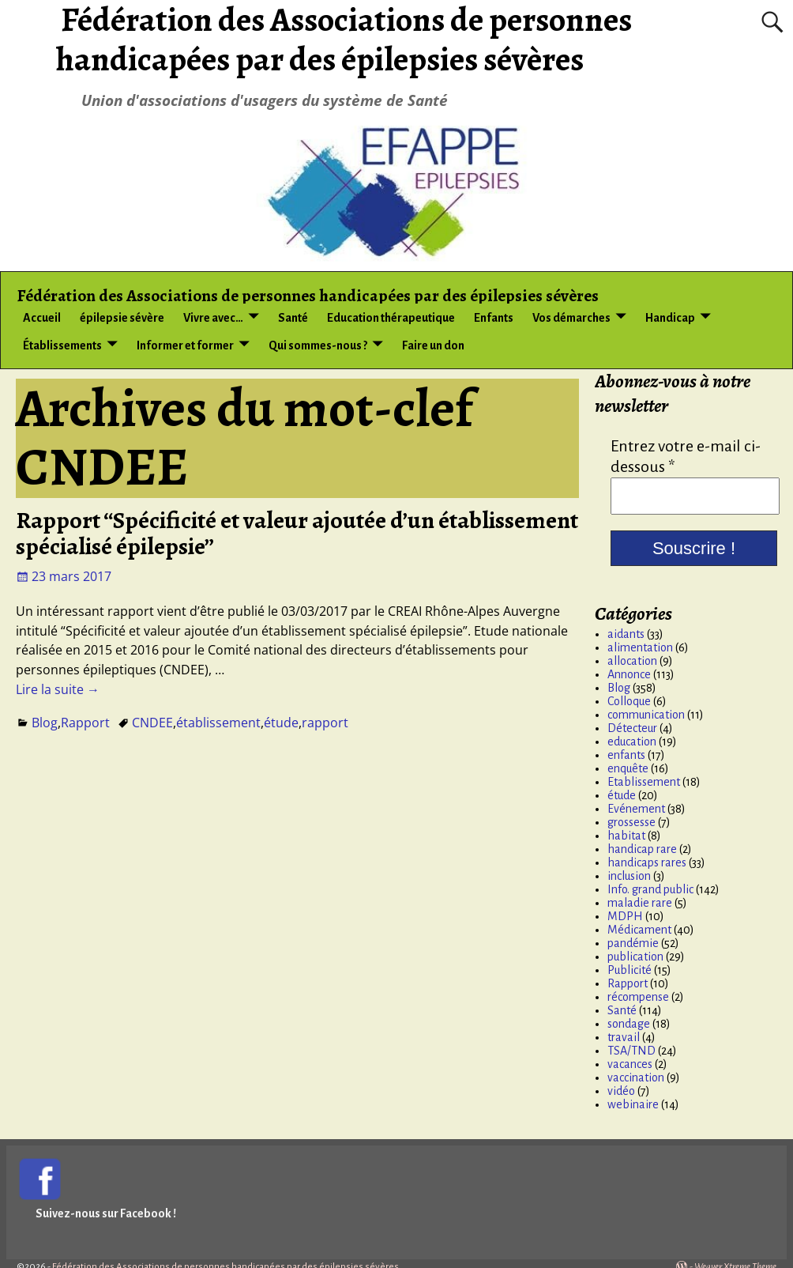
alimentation (640, 647)
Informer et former (185, 345)
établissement (218, 722)
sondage (628, 1023)
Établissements (62, 345)
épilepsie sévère (122, 317)
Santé (293, 317)
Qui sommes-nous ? (318, 345)
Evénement (636, 808)
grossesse (631, 822)
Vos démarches (571, 317)
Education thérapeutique (391, 317)
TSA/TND (631, 1050)
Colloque (629, 701)
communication (646, 714)
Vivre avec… (213, 317)
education (631, 741)
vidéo (621, 1091)
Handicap (670, 317)
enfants (626, 755)
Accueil (42, 317)
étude (281, 722)
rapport (325, 722)
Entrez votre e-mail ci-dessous (686, 456)
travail (623, 1037)
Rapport (85, 722)
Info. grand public (650, 889)
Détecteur (632, 728)
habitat (626, 835)
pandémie (633, 943)
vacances (629, 1064)
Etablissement (643, 782)
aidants (626, 634)
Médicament (639, 929)
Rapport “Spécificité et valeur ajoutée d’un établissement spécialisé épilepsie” (297, 533)
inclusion (629, 876)
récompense (638, 997)
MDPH (625, 916)
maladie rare (639, 902)
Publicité (629, 970)
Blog (45, 722)
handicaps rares (646, 862)
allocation (632, 661)
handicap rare (642, 849)
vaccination (635, 1077)
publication (635, 956)
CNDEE (152, 722)
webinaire (633, 1104)
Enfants (493, 317)
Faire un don (433, 345)
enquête (627, 768)
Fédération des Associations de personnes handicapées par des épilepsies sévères (308, 295)
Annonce (629, 674)
